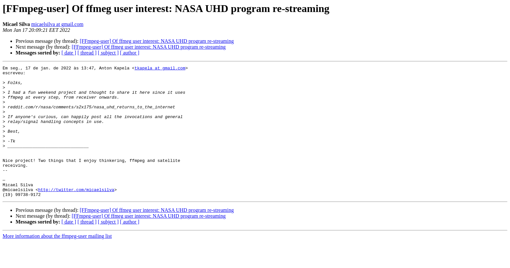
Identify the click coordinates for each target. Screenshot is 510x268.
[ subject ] (108, 52)
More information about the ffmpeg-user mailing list (57, 262)
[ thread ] (87, 52)
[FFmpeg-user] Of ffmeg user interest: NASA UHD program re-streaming (157, 41)
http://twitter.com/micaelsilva (76, 215)
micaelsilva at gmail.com (57, 24)
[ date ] (68, 52)
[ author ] (130, 52)
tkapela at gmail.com (160, 69)
